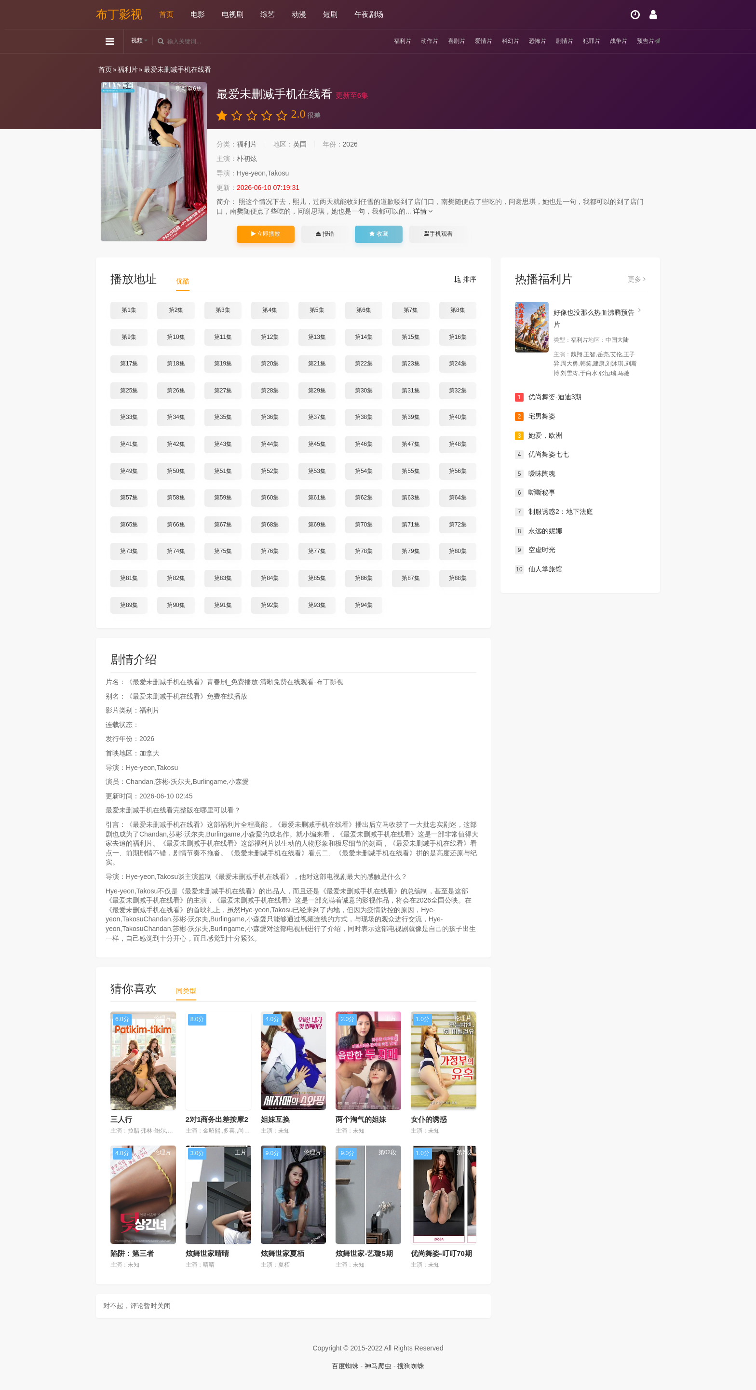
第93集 (317, 605)
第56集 (458, 471)
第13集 (317, 337)
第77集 (317, 551)
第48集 (458, 444)
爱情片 (464, 41)
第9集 (129, 337)
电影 (197, 14)
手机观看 (438, 233)
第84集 (270, 578)
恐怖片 (523, 41)
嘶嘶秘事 (535, 492)
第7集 (411, 310)
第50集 (176, 471)
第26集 (176, 390)
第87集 (410, 578)
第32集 (458, 390)
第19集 (223, 363)
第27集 (223, 390)
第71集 (410, 524)
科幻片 (494, 41)
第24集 (458, 363)
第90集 (176, 605)
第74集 (176, 551)
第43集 (223, 444)
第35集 (223, 417)
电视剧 (232, 14)
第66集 (176, 524)
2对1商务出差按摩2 (217, 1119)
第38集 (364, 417)
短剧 (330, 14)
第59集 (223, 497)
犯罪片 (583, 41)
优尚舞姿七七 (542, 454)
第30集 (364, 390)
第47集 (410, 444)
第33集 (129, 417)
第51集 (223, 471)
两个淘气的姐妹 (361, 1119)
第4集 (269, 310)
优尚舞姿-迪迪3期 (548, 397)
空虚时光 (535, 550)
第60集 (270, 497)
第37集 (317, 417)
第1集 (129, 310)
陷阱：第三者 (132, 1253)
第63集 (410, 497)
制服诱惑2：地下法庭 (554, 512)
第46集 (364, 444)
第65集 (129, 524)
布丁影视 (119, 14)
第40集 (458, 417)
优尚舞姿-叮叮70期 (441, 1253)
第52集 (270, 471)
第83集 (223, 578)
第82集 (176, 578)
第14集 (364, 337)
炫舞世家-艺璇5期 (364, 1253)
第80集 (458, 551)
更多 (637, 279)
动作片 (404, 41)
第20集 (270, 363)
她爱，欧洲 (538, 436)
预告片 (643, 41)
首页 (166, 14)
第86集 (364, 578)
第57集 (129, 497)
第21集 (317, 363)
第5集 (317, 310)
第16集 (458, 337)
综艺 (267, 14)
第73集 (129, 551)
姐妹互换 (275, 1119)
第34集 (176, 417)
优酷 (182, 281)
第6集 (363, 310)
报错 (325, 233)
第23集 (410, 363)
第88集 (458, 578)
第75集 (223, 551)
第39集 (410, 417)
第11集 (223, 337)
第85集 (317, 578)
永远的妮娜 (538, 531)
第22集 (364, 363)
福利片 (374, 41)
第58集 (176, 497)
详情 (423, 211)
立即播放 (265, 233)
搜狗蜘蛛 (410, 1366)
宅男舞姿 (535, 416)
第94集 (364, 605)
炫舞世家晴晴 (207, 1253)
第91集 (223, 605)
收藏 (378, 233)
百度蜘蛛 (345, 1366)
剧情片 (553, 41)
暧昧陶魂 (535, 474)
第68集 (270, 524)
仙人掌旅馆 (538, 569)
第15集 (410, 337)
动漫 (299, 14)
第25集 (129, 390)
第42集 (176, 444)
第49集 (129, 471)
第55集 (410, 471)
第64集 (458, 497)
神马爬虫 (378, 1366)
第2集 (176, 310)
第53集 (317, 471)
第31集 (410, 390)
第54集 (364, 471)
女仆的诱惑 (429, 1119)
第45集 (317, 444)
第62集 (364, 497)
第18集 (176, 363)
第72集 (458, 524)
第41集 (129, 444)
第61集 (317, 497)
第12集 (270, 337)
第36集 (270, 417)
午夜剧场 (368, 14)
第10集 (176, 337)
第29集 (317, 390)
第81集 (129, 578)
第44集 (270, 444)
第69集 (317, 524)
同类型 (186, 991)
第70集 (364, 524)
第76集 (270, 551)
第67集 (223, 524)
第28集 (270, 390)
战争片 (613, 41)
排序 (465, 279)
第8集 (457, 310)
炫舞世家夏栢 (282, 1253)
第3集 (223, 310)
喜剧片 (434, 41)
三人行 (121, 1119)
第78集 (364, 551)
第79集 (410, 551)
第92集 (270, 605)
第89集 (129, 605)
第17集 (129, 363)
